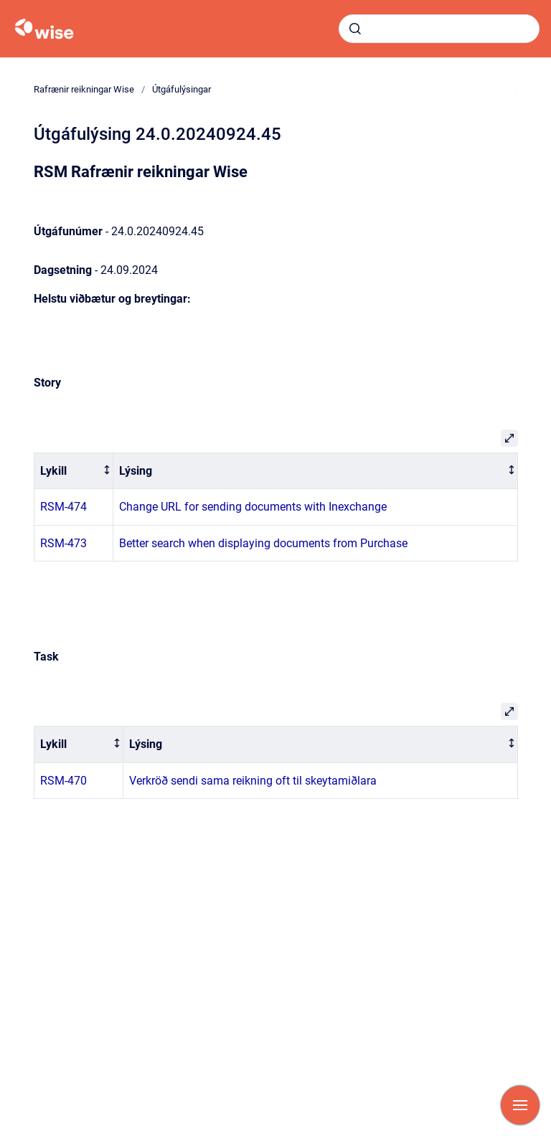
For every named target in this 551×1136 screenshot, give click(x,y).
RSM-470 (63, 780)
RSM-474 (63, 506)
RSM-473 (63, 543)
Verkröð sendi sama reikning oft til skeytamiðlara (253, 780)
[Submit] (355, 28)
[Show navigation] (520, 1105)
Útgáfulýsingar (181, 89)
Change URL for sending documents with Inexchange (253, 506)
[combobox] (439, 28)
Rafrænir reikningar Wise (84, 89)
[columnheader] (73, 471)
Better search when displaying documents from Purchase (263, 543)
